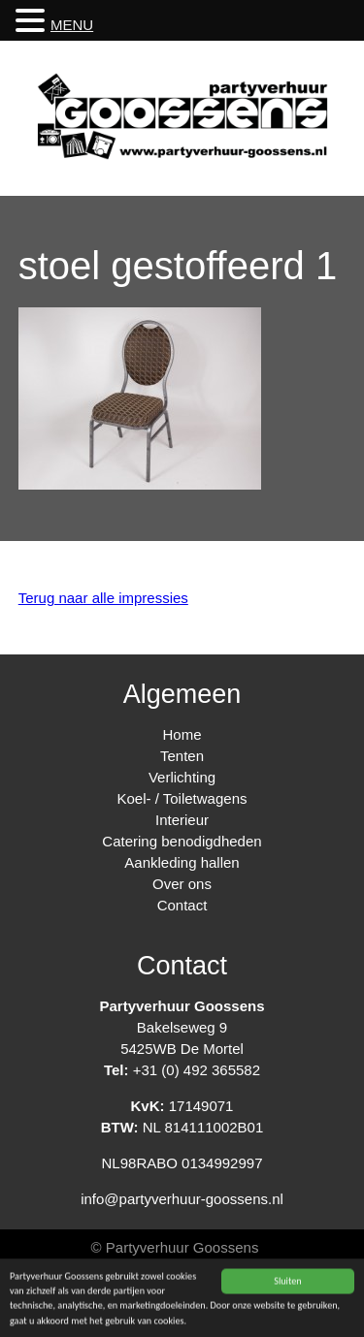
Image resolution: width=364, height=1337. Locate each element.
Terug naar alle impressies (103, 597)
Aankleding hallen (181, 862)
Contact (182, 905)
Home (181, 734)
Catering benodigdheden (181, 841)
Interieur (182, 820)
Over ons (182, 883)
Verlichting (182, 777)
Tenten (182, 756)
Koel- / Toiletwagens (182, 798)
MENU (71, 24)
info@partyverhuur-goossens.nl (182, 1199)
